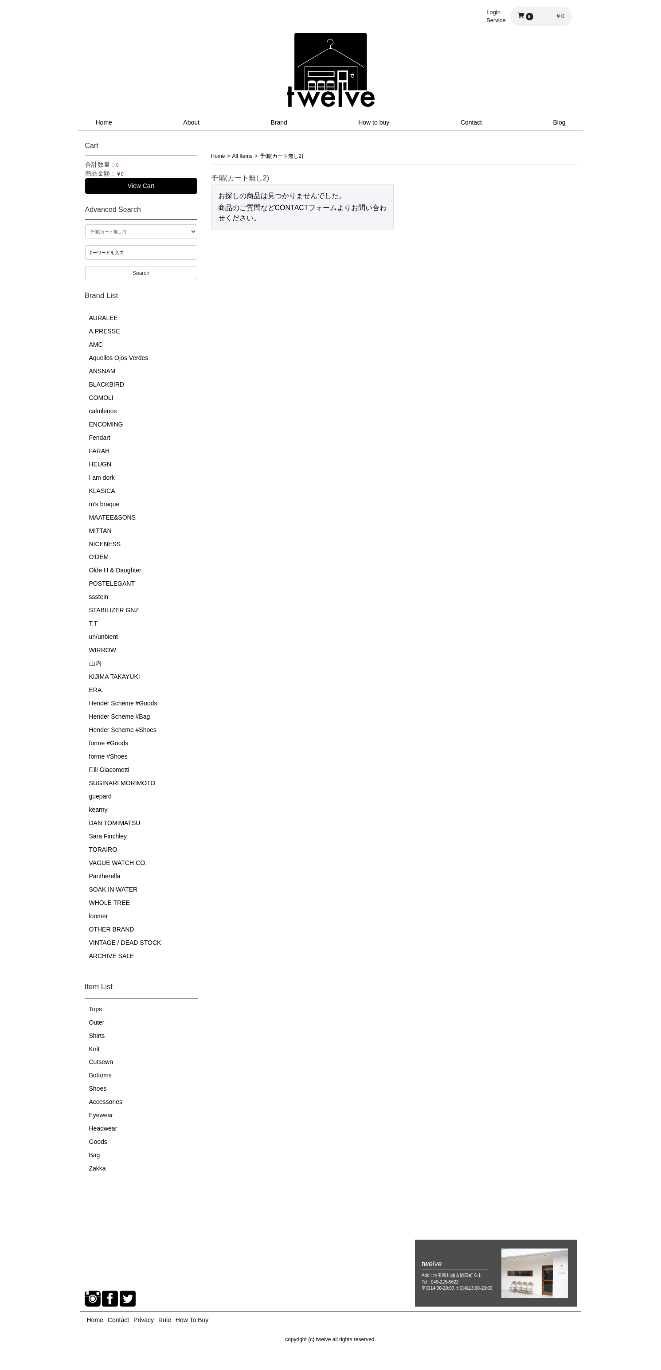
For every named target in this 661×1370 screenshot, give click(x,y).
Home (104, 122)
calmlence (103, 411)
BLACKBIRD (106, 384)
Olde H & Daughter (115, 570)
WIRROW (102, 650)
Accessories (105, 1101)
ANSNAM (102, 371)
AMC (96, 344)
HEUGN (100, 464)
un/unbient (103, 636)
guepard (100, 796)
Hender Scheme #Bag (119, 716)
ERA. (96, 689)
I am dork (102, 477)
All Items (242, 156)
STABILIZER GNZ (114, 610)
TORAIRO (103, 849)
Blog (559, 122)
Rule (164, 1319)
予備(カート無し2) (282, 156)
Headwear (103, 1128)
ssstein (99, 596)
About (191, 122)
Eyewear (101, 1115)
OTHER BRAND (111, 929)
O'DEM (99, 556)
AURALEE (103, 317)
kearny (98, 809)
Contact (471, 122)
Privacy (143, 1319)
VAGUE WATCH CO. (118, 862)
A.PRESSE (104, 331)
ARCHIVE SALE (111, 955)
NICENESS (105, 544)
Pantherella (105, 876)
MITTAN (100, 530)
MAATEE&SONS (112, 517)
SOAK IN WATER (113, 889)
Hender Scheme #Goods (123, 703)
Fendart (99, 437)
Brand (278, 122)
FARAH (99, 450)
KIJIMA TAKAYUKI (114, 676)
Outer (97, 1022)
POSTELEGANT (112, 583)
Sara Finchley (108, 836)
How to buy (373, 122)
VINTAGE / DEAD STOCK (125, 942)
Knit (94, 1049)
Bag (94, 1155)
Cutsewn (101, 1061)
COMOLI (101, 397)
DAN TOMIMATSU (115, 822)
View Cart (141, 185)
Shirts (97, 1035)
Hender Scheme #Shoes (123, 729)
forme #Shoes (108, 756)
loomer (98, 916)
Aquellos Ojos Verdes (119, 357)
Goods (98, 1141)
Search (141, 273)
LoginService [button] (495, 16)
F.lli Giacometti (109, 769)
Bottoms (100, 1075)
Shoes (98, 1088)
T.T (93, 623)
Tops (95, 1009)
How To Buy (192, 1319)
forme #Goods (109, 743)
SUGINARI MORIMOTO (122, 783)
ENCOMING (106, 424)
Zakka (97, 1168)
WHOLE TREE (109, 902)
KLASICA (102, 490)
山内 (95, 663)
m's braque (104, 504)
